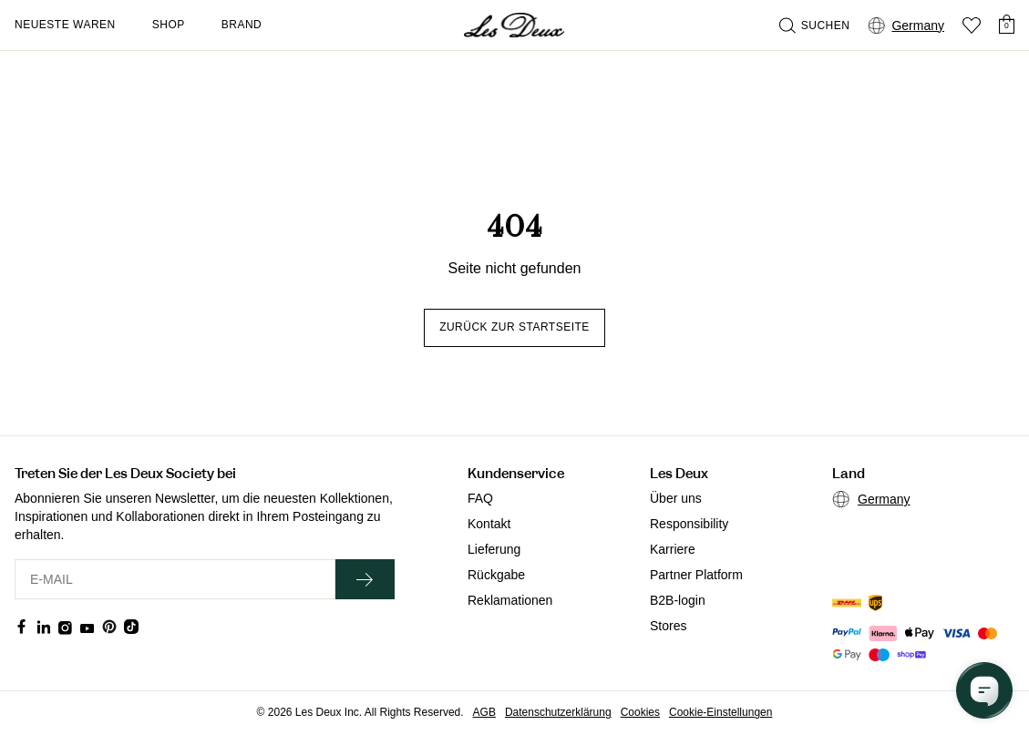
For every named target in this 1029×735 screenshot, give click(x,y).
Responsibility (689, 523)
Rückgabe (496, 574)
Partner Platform (696, 574)
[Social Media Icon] (22, 626)
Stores (668, 625)
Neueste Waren (65, 24)
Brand (241, 24)
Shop (168, 24)
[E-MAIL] (175, 579)
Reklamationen (510, 600)
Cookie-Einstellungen (720, 712)
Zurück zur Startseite (514, 327)
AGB (484, 712)
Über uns (676, 498)
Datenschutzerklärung (558, 712)
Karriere (672, 549)
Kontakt (489, 523)
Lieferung (494, 549)
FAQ (480, 498)
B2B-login (677, 600)
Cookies (640, 712)
